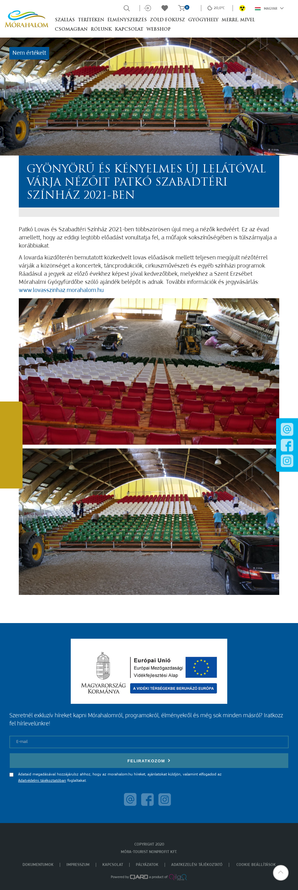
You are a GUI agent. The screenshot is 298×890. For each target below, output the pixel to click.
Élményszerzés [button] (127, 20)
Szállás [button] (65, 20)
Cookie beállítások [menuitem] (256, 865)
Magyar (269, 8)
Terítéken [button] (91, 20)
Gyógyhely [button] (203, 20)
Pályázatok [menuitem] (147, 865)
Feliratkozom (149, 760)
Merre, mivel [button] (238, 20)
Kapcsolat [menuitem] (112, 865)
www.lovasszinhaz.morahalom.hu (61, 290)
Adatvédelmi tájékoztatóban (42, 781)
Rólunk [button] (101, 29)
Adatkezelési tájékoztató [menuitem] (197, 865)
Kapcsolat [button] (129, 29)
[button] (281, 873)
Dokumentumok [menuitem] (38, 865)
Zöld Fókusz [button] (167, 20)
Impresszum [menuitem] (78, 865)
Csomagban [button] (71, 29)
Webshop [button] (158, 29)
